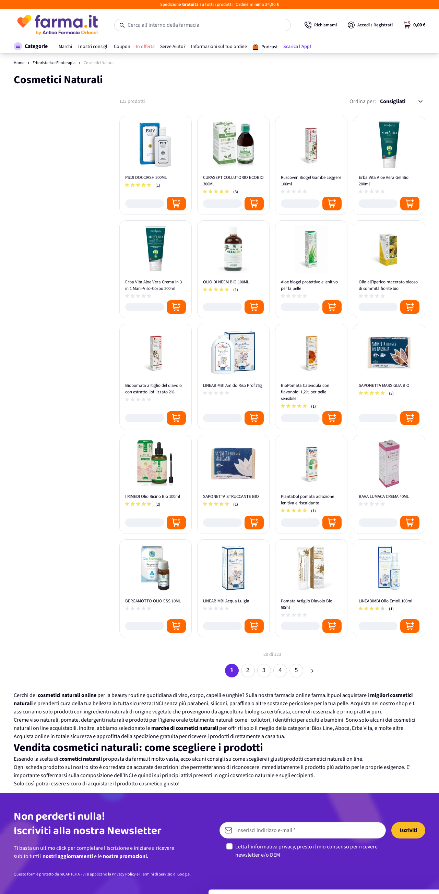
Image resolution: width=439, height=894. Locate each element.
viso (183, 695)
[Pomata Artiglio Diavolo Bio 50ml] (311, 588)
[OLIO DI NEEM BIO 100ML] (233, 269)
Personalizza (382, 844)
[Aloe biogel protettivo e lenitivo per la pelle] (311, 269)
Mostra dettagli (108, 880)
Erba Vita (362, 728)
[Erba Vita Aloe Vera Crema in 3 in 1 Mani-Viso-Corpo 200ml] (155, 269)
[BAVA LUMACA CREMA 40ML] (389, 484)
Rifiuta (382, 867)
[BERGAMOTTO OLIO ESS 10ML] (155, 588)
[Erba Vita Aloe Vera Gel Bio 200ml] (389, 165)
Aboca (342, 728)
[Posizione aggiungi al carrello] (176, 203)
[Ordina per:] (401, 101)
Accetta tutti (382, 822)
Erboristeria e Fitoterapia (54, 63)
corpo (197, 695)
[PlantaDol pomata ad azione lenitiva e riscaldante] (311, 484)
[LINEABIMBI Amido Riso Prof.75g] (233, 376)
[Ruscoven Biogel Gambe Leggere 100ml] (311, 165)
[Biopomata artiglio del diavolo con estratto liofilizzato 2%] (155, 376)
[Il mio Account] (370, 25)
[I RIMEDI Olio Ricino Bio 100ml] (155, 484)
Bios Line (322, 728)
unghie (234, 695)
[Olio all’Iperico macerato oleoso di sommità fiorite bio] (389, 269)
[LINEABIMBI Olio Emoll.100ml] (389, 588)
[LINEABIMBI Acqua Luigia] (233, 588)
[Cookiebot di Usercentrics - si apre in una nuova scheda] (44, 880)
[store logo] (57, 25)
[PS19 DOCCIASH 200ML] (155, 165)
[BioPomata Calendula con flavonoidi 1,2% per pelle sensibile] (311, 376)
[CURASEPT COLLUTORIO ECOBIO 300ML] (233, 165)
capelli (213, 695)
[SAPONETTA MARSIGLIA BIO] (389, 376)
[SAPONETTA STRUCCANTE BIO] (233, 484)
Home (19, 63)
